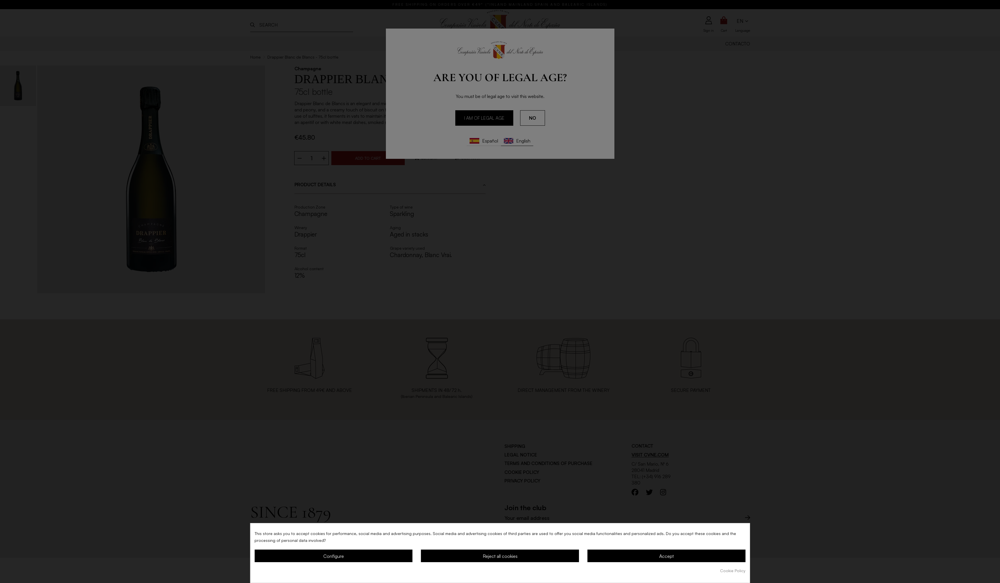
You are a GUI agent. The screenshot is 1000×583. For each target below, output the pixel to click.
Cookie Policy (733, 570)
